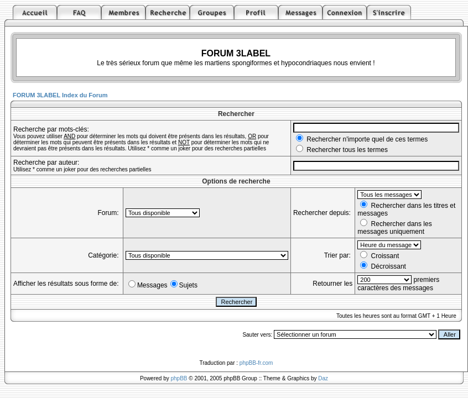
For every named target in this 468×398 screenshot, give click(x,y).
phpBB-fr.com (256, 363)
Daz (323, 378)
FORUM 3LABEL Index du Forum (60, 95)
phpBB (179, 378)
